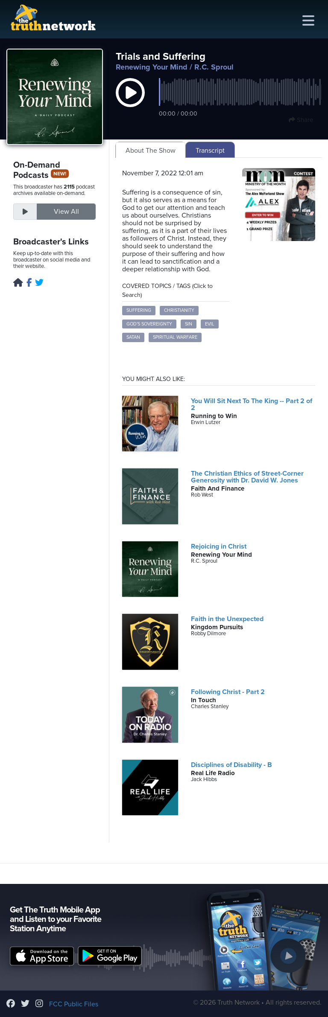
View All (66, 211)
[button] (130, 101)
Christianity (179, 310)
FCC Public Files (73, 1004)
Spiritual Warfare (175, 337)
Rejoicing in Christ (218, 546)
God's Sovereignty (149, 324)
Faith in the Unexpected (227, 619)
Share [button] (301, 120)
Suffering (138, 310)
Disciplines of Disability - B (231, 765)
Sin (188, 324)
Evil (209, 324)
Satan (133, 337)
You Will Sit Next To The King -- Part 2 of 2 (251, 404)
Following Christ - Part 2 (228, 692)
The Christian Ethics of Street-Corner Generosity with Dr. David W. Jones (247, 477)
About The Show (151, 150)
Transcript (210, 150)
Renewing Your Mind (151, 67)
